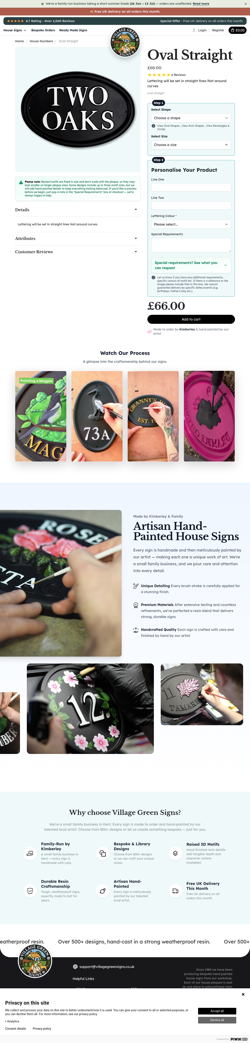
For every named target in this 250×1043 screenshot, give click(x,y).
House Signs (15, 30)
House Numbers (41, 41)
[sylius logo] (35, 961)
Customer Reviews (34, 252)
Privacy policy (42, 1028)
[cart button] (238, 30)
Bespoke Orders (43, 30)
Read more (201, 4)
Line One (157, 179)
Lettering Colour (163, 216)
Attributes (25, 238)
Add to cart (191, 319)
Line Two (157, 198)
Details (22, 210)
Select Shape (161, 110)
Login (202, 30)
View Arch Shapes (193, 125)
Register (218, 30)
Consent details (15, 1028)
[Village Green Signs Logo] (138, 30)
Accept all (217, 1011)
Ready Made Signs (73, 30)
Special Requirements (167, 234)
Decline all (217, 1020)
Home (19, 41)
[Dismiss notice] (245, 3)
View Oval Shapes (168, 125)
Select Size (159, 136)
